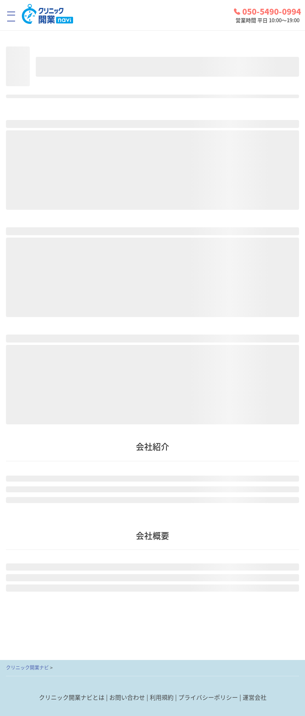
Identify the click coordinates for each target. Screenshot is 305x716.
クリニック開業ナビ (27, 667)
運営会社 (254, 697)
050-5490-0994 (267, 11)
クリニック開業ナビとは (71, 697)
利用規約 (162, 697)
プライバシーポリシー (208, 697)
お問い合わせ (127, 697)
